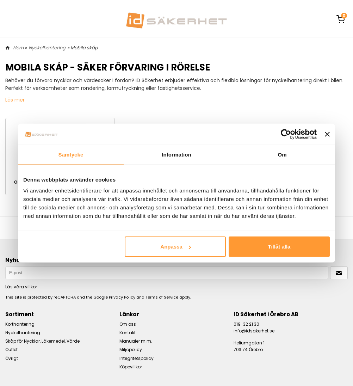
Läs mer (15, 99)
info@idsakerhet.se (254, 331)
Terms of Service (161, 297)
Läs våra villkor (21, 287)
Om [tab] (282, 154)
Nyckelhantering (47, 47)
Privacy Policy (122, 297)
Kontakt (127, 333)
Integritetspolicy (136, 358)
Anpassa (175, 247)
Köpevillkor (130, 367)
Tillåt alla (279, 247)
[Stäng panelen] (327, 133)
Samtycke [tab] (70, 154)
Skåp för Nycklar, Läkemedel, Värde (42, 341)
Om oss (127, 324)
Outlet (11, 350)
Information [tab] (176, 154)
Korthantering (20, 324)
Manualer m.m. (135, 341)
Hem (18, 47)
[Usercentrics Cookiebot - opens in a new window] (286, 134)
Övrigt (11, 358)
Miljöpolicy (130, 350)
